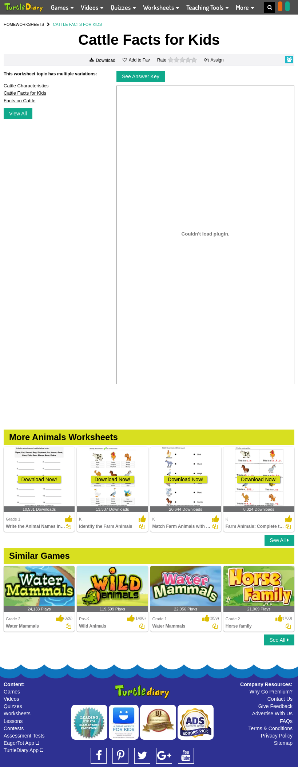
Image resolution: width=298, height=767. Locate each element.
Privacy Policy (277, 736)
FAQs (286, 721)
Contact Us (280, 699)
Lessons (13, 721)
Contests (14, 728)
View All (18, 113)
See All (279, 540)
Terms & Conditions (271, 728)
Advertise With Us (272, 713)
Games (12, 692)
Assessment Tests (24, 736)
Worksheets (17, 713)
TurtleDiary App (23, 750)
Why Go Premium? (271, 692)
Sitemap (283, 743)
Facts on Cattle (19, 100)
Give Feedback (275, 706)
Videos (11, 699)
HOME (10, 24)
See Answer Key (140, 76)
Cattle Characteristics (26, 85)
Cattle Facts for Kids (25, 93)
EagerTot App (21, 743)
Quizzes (13, 706)
